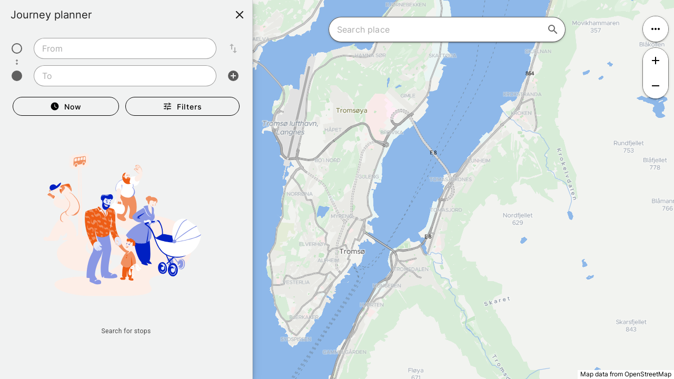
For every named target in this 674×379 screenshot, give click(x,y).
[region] (337, 189)
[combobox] (125, 48)
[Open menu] (655, 29)
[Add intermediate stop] (233, 75)
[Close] (239, 14)
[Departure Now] (66, 106)
